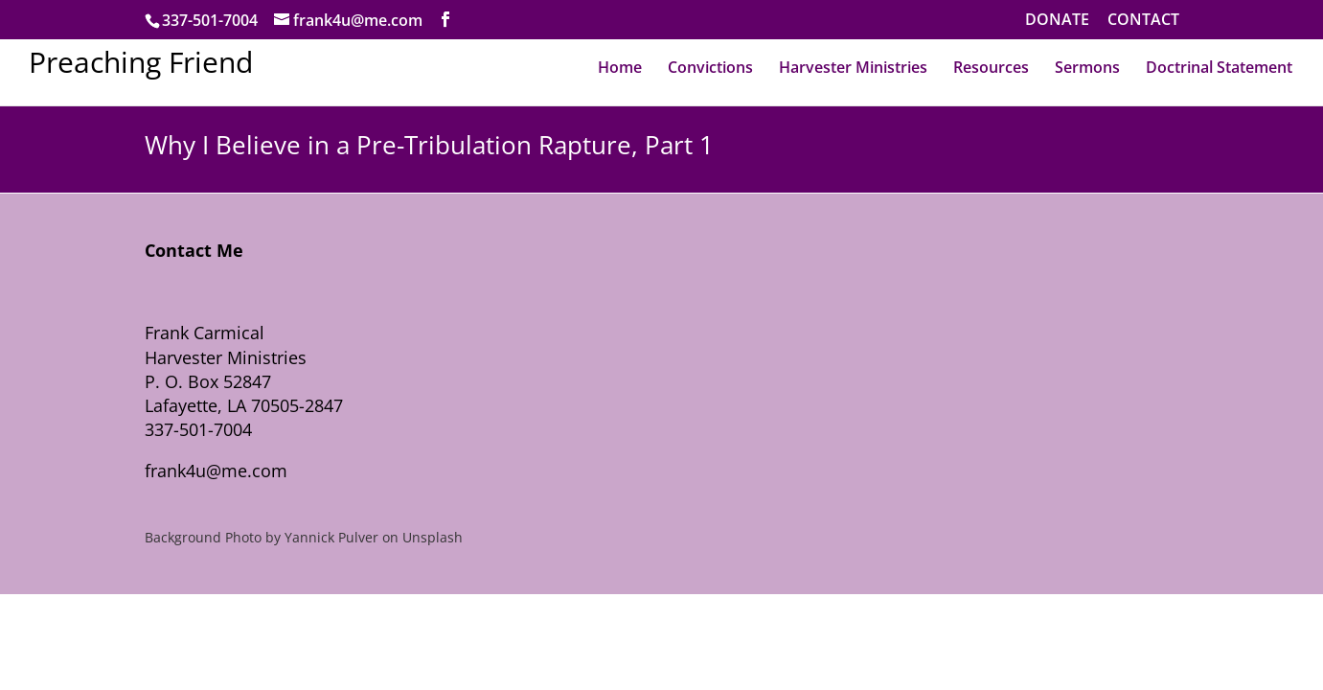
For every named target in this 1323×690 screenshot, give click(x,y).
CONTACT (1143, 21)
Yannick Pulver (331, 537)
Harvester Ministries (853, 67)
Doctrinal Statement (1219, 67)
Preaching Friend (141, 61)
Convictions (710, 67)
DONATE (1057, 21)
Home (620, 67)
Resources (991, 67)
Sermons (1087, 67)
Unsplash (432, 537)
